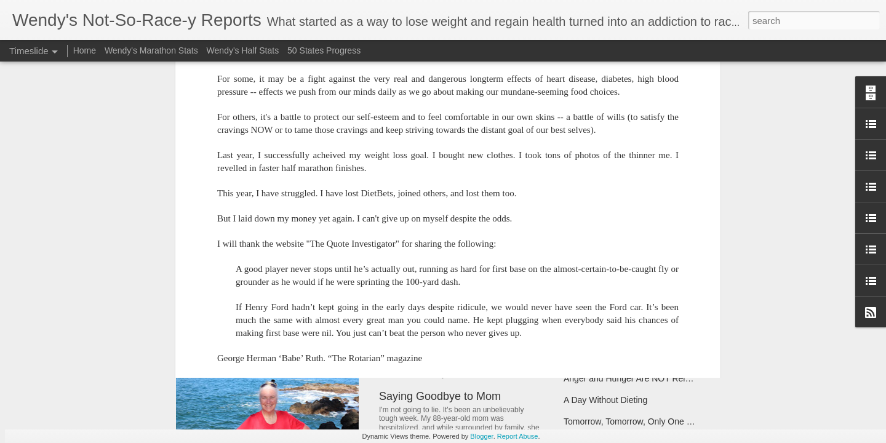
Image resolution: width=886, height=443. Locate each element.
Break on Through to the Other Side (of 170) (648, 314)
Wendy (505, 98)
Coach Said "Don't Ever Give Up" (627, 245)
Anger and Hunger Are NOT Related (633, 378)
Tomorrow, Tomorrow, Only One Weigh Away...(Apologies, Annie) (687, 421)
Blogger (481, 436)
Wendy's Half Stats (243, 50)
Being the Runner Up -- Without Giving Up (644, 357)
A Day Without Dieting (605, 400)
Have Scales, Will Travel (610, 335)
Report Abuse (517, 436)
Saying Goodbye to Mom (440, 396)
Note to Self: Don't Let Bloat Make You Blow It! (493, 316)
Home (84, 50)
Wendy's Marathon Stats (151, 50)
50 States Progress (324, 50)
